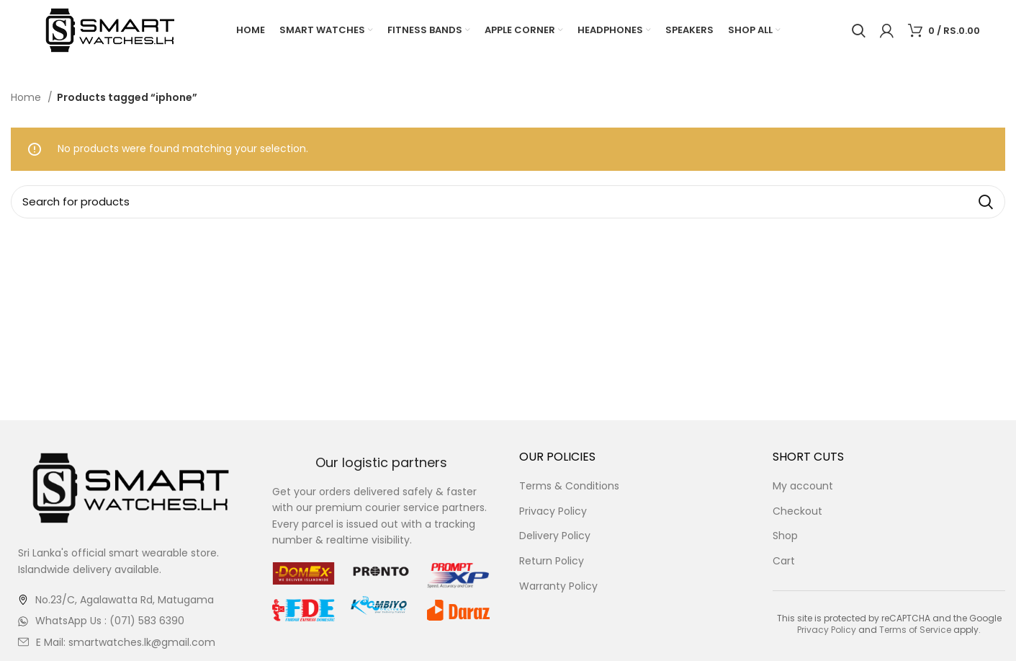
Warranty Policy (558, 586)
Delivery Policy (554, 537)
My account (803, 487)
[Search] (859, 31)
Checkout (797, 511)
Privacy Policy (553, 511)
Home (27, 98)
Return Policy (551, 562)
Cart (784, 562)
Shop (785, 537)
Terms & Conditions (569, 487)
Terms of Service (915, 630)
